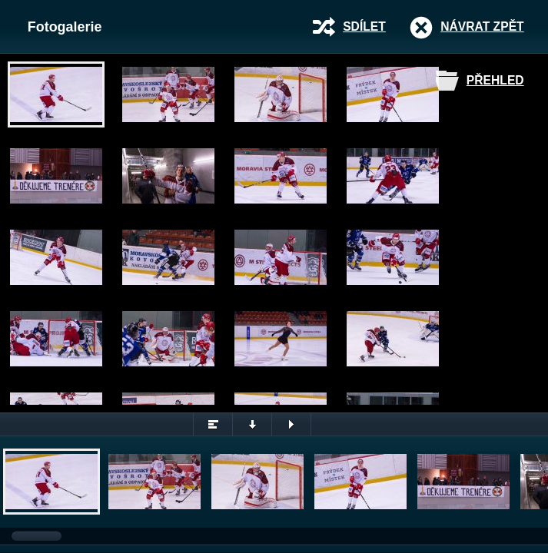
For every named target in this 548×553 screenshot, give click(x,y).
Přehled (495, 80)
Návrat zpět (481, 26)
